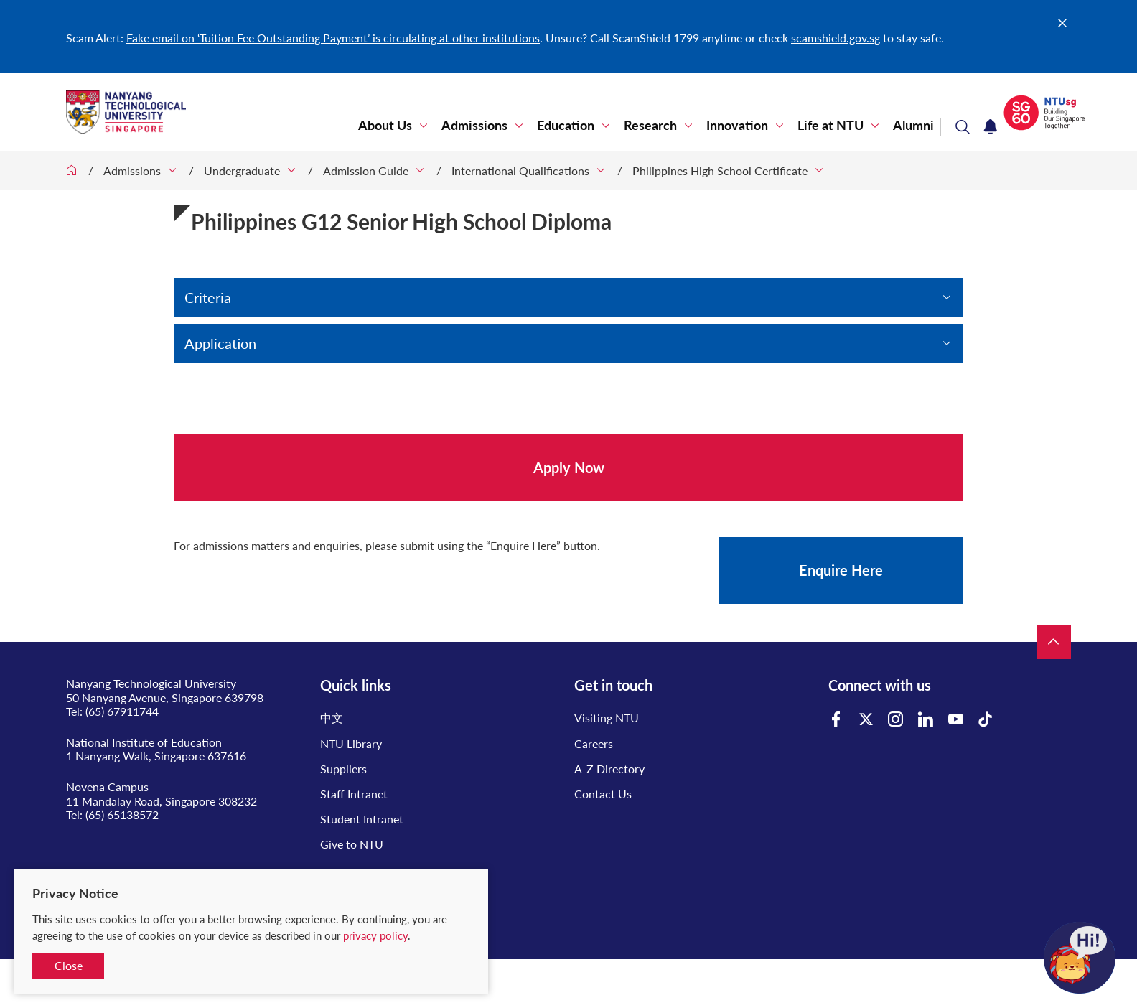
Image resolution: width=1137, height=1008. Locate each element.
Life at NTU (830, 125)
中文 (331, 717)
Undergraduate (242, 170)
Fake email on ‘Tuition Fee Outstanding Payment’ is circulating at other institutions (333, 38)
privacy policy (375, 935)
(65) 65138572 (122, 814)
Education (565, 125)
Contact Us (603, 794)
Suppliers (343, 768)
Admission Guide (365, 170)
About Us (385, 125)
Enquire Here (841, 570)
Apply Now (568, 467)
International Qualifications (520, 170)
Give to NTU (351, 844)
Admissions (474, 125)
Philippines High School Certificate (720, 170)
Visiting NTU (606, 717)
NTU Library (351, 743)
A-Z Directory (609, 768)
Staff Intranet (354, 794)
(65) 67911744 (122, 711)
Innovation (737, 125)
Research (650, 125)
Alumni (913, 125)
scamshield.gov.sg (835, 38)
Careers (593, 743)
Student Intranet (361, 819)
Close (69, 965)
